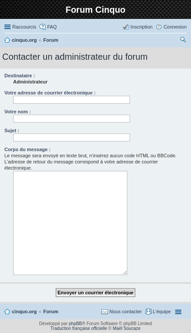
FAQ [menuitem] (52, 26)
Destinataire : (19, 75)
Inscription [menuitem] (141, 26)
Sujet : (11, 130)
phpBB (75, 323)
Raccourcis (24, 26)
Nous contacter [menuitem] (125, 311)
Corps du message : (27, 149)
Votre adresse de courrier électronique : (50, 92)
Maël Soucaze (127, 328)
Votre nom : (17, 111)
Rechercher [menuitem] (183, 40)
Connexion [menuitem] (175, 26)
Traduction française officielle (78, 328)
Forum (50, 311)
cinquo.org (24, 311)
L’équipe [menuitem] (162, 311)
